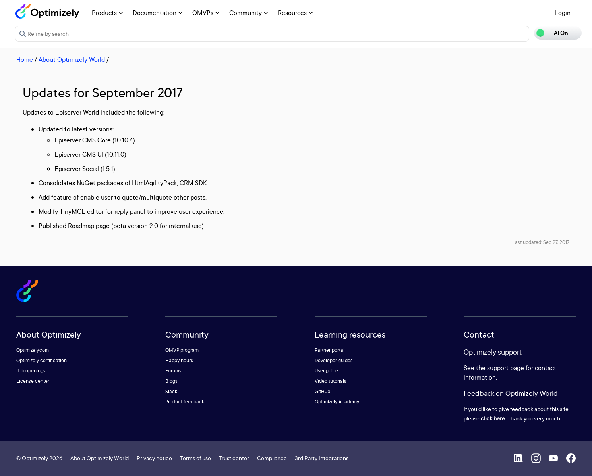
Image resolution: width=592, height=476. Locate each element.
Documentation (158, 12)
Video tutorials (330, 381)
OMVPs (206, 12)
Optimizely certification (41, 360)
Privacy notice (154, 458)
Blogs (171, 381)
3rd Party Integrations (321, 458)
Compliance (272, 458)
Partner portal (329, 350)
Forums (173, 370)
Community (248, 12)
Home (24, 59)
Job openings (31, 370)
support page (505, 367)
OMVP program (182, 350)
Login (563, 12)
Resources (295, 12)
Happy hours (179, 360)
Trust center (234, 458)
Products (107, 12)
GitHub (322, 391)
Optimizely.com (32, 350)
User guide (326, 370)
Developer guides (334, 360)
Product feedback (184, 401)
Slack (171, 391)
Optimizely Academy (337, 401)
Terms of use (195, 458)
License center (32, 381)
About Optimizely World (72, 59)
